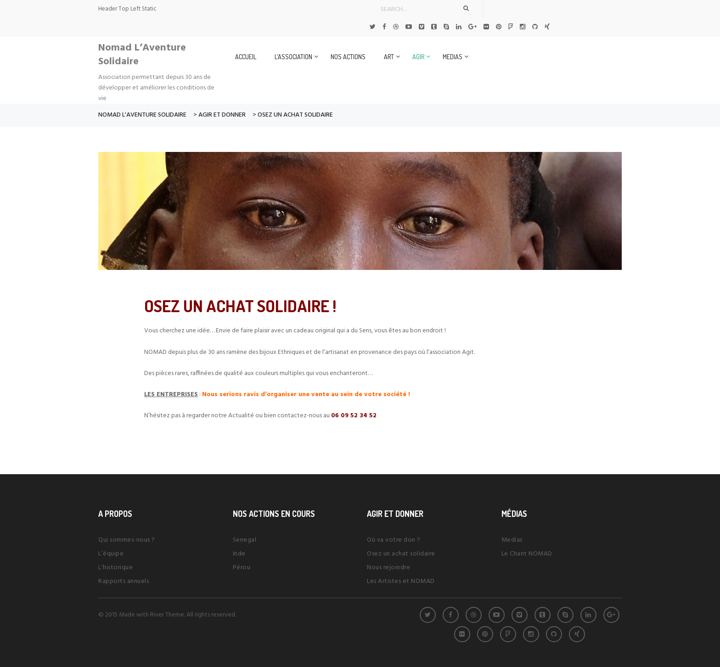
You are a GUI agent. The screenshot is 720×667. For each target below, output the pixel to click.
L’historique (115, 567)
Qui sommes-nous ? (126, 540)
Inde (239, 554)
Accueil (245, 57)
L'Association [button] (293, 57)
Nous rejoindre (388, 567)
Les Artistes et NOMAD (401, 581)
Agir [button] (418, 57)
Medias (512, 540)
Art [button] (389, 57)
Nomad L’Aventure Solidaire (142, 55)
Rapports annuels (123, 581)
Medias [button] (452, 57)
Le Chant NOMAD (526, 554)
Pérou (242, 567)
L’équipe (111, 554)
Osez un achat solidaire (401, 554)
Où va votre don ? (394, 540)
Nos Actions (348, 57)
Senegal (245, 540)
